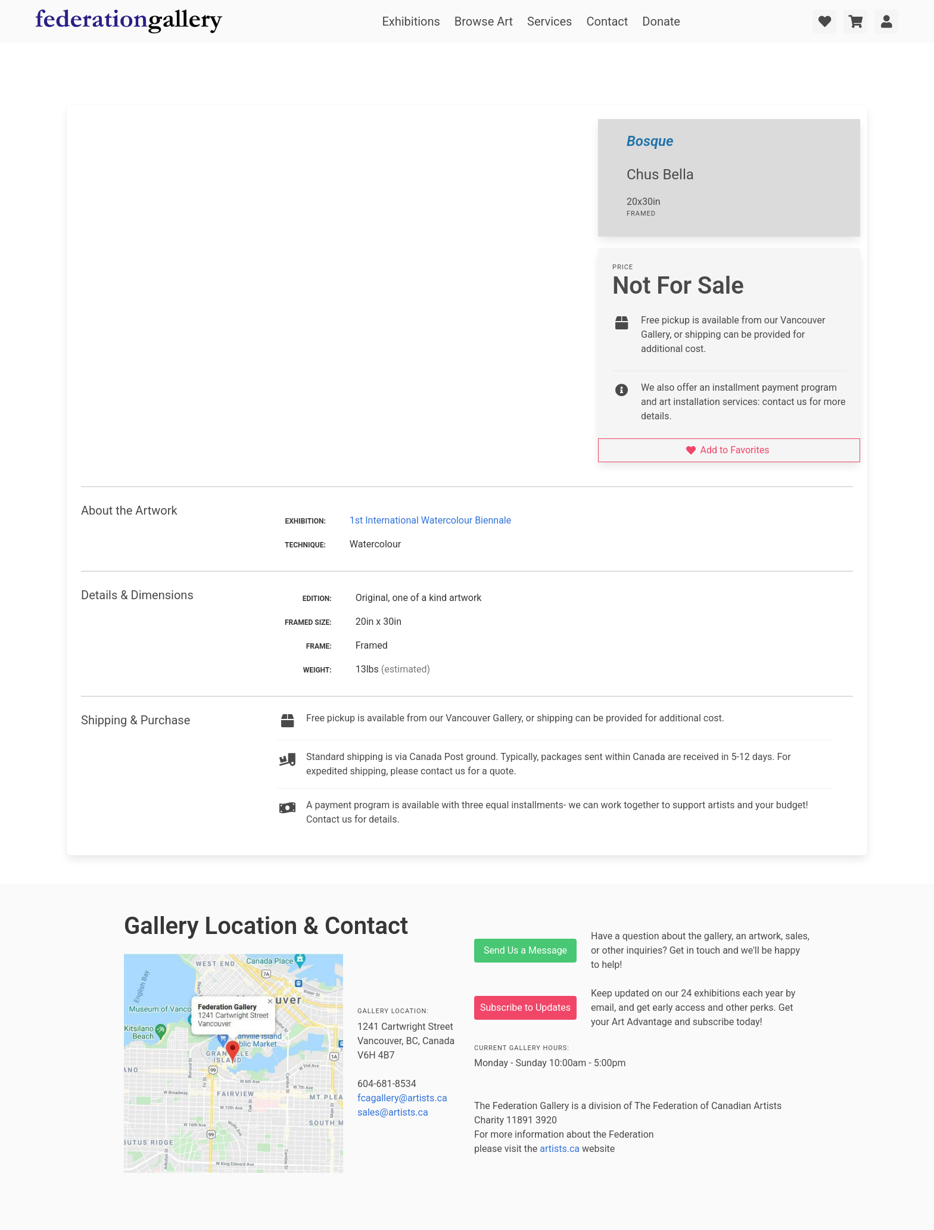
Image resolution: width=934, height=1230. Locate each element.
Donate (661, 21)
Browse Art (483, 21)
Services (549, 21)
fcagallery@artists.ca (402, 1098)
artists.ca (560, 1148)
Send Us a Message (525, 950)
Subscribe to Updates (525, 1007)
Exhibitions (411, 21)
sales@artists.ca (392, 1112)
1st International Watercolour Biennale (430, 520)
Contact (607, 21)
